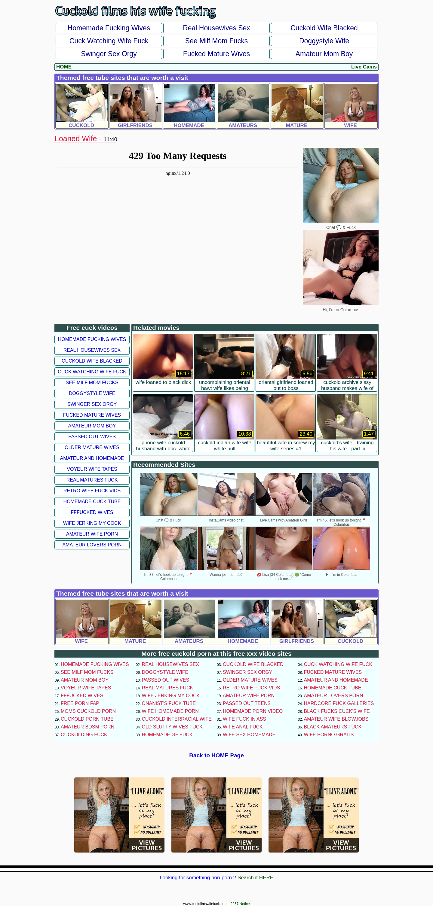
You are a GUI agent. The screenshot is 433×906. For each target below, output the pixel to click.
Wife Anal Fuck (243, 726)
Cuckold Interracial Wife (177, 719)
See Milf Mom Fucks (216, 41)
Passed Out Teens (247, 703)
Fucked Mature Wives (216, 54)
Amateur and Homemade (92, 458)
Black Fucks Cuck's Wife (337, 711)
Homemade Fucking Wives (109, 28)
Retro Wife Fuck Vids (92, 490)
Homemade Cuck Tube (92, 501)
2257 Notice (240, 904)
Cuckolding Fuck (84, 734)
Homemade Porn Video (253, 711)
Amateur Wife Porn (92, 534)
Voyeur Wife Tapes (92, 469)
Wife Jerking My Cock (92, 523)
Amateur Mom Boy (324, 54)
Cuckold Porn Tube (87, 719)
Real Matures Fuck (92, 479)
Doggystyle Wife (324, 41)
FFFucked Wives (92, 512)
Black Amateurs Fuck (333, 726)
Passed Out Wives (92, 436)
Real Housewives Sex (216, 28)
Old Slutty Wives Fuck (172, 726)
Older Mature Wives (92, 447)
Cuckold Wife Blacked (324, 28)
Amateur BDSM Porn (87, 726)
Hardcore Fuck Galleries (339, 703)
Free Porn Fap (80, 703)
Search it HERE (255, 877)
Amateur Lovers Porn (91, 544)
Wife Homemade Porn (170, 711)
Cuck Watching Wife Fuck (108, 41)
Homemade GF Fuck (167, 734)
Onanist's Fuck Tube (169, 703)
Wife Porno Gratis (329, 734)
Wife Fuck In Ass (244, 719)
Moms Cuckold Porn (88, 711)
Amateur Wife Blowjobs (336, 719)
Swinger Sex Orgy (109, 54)
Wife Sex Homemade (249, 734)
